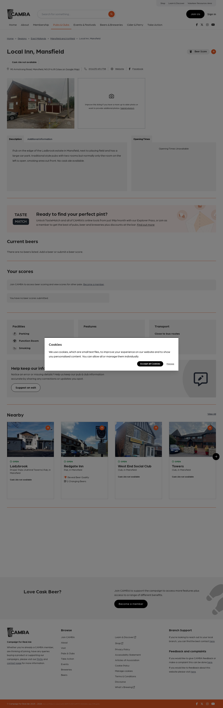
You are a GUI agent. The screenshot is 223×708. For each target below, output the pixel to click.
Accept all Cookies (150, 363)
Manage (170, 363)
